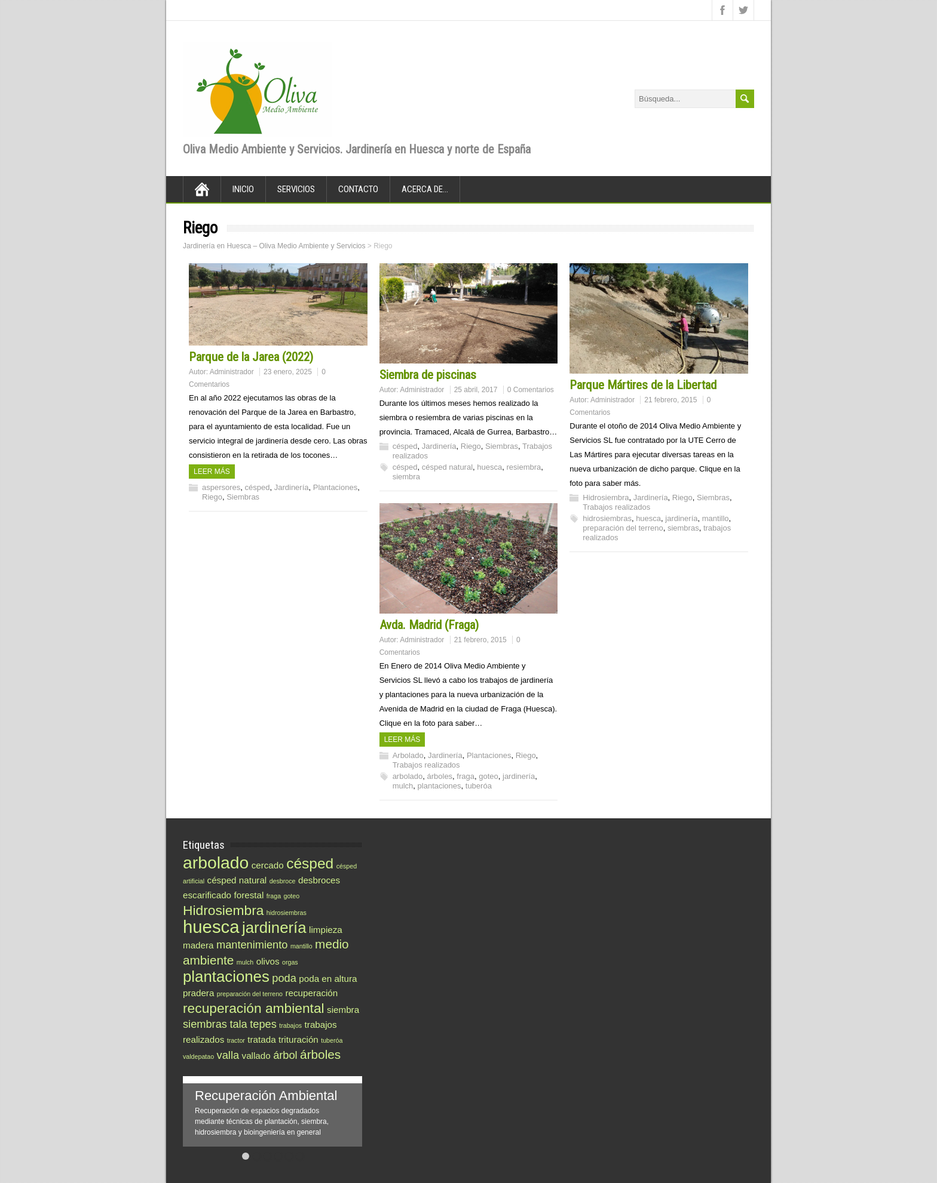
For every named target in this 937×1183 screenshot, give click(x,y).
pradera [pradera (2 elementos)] (198, 993)
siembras (683, 527)
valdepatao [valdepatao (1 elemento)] (198, 1056)
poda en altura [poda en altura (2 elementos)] (328, 978)
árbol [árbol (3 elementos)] (285, 1055)
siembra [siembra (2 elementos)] (343, 1010)
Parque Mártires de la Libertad (642, 385)
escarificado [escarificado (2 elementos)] (207, 895)
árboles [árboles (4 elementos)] (320, 1054)
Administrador (232, 372)
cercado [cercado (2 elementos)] (268, 865)
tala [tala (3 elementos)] (238, 1024)
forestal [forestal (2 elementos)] (249, 895)
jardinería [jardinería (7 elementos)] (274, 927)
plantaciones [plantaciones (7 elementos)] (226, 976)
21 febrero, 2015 (670, 400)
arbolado (408, 776)
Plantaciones (335, 487)
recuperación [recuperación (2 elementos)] (311, 993)
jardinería (681, 518)
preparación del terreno (623, 527)
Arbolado (408, 755)
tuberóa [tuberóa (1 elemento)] (331, 1040)
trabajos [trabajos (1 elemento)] (290, 1025)
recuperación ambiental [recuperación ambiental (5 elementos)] (253, 1008)
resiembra (523, 467)
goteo (488, 776)
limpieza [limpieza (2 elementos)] (325, 930)
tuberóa (479, 785)
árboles (439, 776)
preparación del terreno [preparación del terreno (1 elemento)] (250, 993)
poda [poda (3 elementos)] (284, 978)
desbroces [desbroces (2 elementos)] (319, 880)
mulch (403, 785)
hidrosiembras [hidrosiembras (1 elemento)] (287, 912)
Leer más (212, 471)
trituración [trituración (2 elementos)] (298, 1039)
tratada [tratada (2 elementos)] (261, 1039)
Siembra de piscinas (427, 375)
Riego (212, 496)
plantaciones (439, 785)
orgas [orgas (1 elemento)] (290, 962)
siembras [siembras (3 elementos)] (205, 1024)
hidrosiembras (607, 518)
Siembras (242, 496)
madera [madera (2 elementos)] (198, 945)
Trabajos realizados (616, 507)
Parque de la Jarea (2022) (251, 357)
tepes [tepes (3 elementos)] (263, 1024)
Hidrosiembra (606, 497)
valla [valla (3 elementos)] (228, 1055)
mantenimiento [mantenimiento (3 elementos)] (252, 944)
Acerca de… (425, 189)
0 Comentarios (530, 390)
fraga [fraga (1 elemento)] (274, 895)
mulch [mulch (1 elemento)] (245, 962)
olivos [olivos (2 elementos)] (268, 961)
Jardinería (291, 487)
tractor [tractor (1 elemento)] (236, 1040)
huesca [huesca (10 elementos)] (211, 926)
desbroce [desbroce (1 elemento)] (283, 881)
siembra (406, 476)
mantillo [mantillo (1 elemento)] (301, 946)
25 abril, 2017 (476, 390)
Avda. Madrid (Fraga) (429, 625)
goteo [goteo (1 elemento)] (292, 895)
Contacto (358, 189)
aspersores (221, 487)
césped (257, 487)
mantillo (715, 518)
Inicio (243, 189)
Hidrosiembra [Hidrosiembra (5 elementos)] (223, 910)
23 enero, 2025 (288, 372)
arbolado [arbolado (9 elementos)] (216, 862)
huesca (489, 467)
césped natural (447, 467)
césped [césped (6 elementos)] (309, 863)
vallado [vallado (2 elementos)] (256, 1055)
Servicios (296, 189)
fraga (465, 776)
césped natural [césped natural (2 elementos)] (237, 880)
